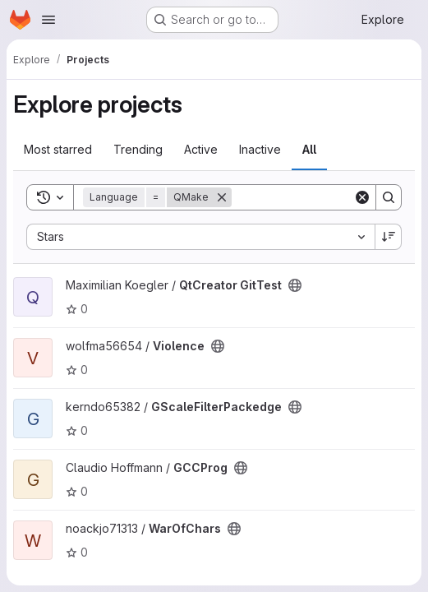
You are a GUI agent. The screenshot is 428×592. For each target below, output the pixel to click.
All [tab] (309, 149)
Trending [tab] (138, 149)
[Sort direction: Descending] (388, 237)
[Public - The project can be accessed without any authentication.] (294, 285)
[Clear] (362, 197)
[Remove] (222, 197)
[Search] (388, 197)
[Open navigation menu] (48, 20)
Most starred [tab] (58, 149)
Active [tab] (201, 149)
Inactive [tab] (260, 149)
